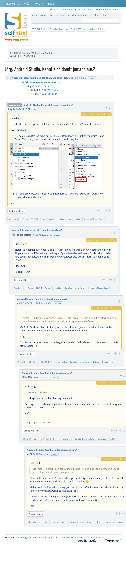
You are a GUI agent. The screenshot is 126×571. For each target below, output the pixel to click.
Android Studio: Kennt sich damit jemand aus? (48, 105)
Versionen (46, 302)
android (35, 109)
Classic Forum (92, 537)
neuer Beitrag (39, 15)
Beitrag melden (16, 211)
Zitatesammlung (80, 15)
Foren (64, 15)
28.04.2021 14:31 (44, 234)
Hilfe (104, 15)
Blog (51, 3)
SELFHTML (12, 3)
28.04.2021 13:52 (21, 109)
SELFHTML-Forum (39, 29)
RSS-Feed (81, 29)
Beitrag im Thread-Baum (94, 219)
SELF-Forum (14, 105)
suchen (95, 15)
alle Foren (24, 219)
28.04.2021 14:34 (31, 302)
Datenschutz (66, 537)
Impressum (52, 537)
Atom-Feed (70, 29)
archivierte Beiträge (97, 29)
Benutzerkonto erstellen (70, 219)
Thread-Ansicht (56, 29)
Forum (39, 3)
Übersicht (54, 15)
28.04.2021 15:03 (41, 377)
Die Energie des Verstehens (31, 537)
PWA (17, 260)
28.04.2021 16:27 (41, 453)
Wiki (26, 3)
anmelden (53, 219)
